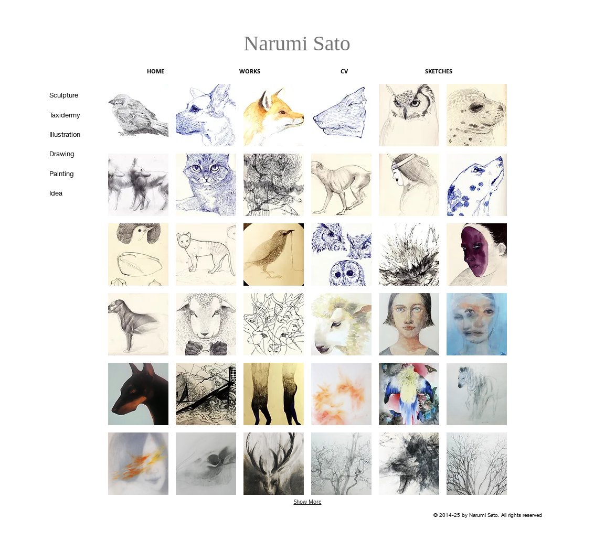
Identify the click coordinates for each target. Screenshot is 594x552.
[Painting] (70, 173)
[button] (138, 115)
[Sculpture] (70, 95)
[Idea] (70, 193)
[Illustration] (70, 134)
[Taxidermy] (70, 115)
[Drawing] (70, 153)
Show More (308, 502)
